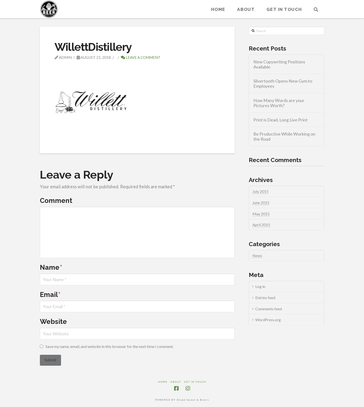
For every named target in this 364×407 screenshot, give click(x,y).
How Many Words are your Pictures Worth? (278, 103)
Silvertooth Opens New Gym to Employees (282, 83)
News (257, 255)
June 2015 (260, 202)
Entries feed (265, 297)
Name (51, 267)
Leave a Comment (140, 57)
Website (53, 321)
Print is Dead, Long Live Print (280, 119)
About (175, 381)
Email (50, 294)
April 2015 (261, 224)
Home (163, 381)
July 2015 (260, 191)
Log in (260, 286)
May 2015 (261, 213)
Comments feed (268, 308)
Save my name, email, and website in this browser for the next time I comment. (109, 346)
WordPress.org (268, 319)
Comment (56, 200)
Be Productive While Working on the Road (284, 136)
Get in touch (195, 381)
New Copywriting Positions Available (279, 64)
